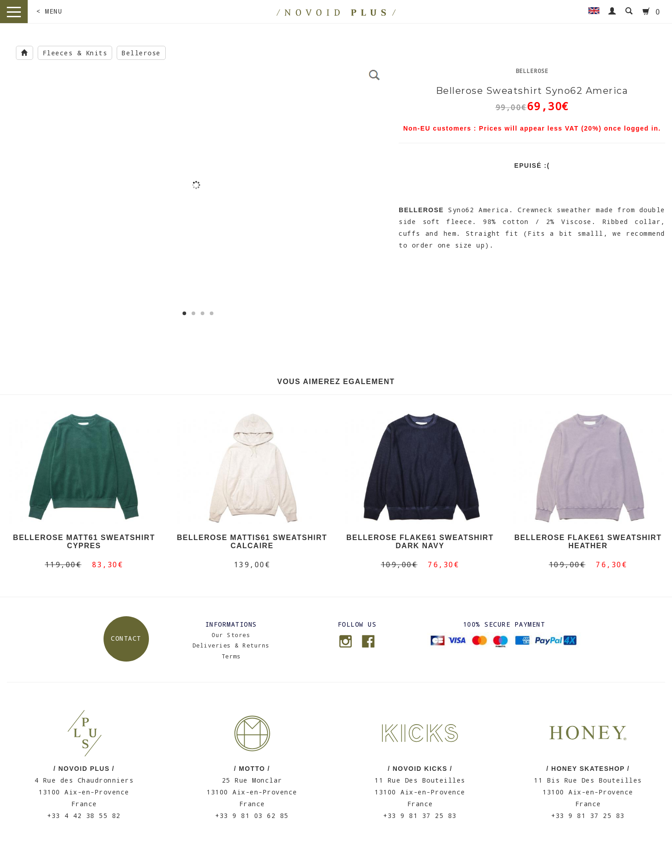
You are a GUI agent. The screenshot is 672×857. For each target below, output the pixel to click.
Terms (231, 656)
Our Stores (231, 634)
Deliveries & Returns (231, 645)
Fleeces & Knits (75, 53)
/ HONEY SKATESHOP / (587, 768)
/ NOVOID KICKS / (420, 768)
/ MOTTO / (252, 768)
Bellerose (141, 53)
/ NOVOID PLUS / (84, 768)
